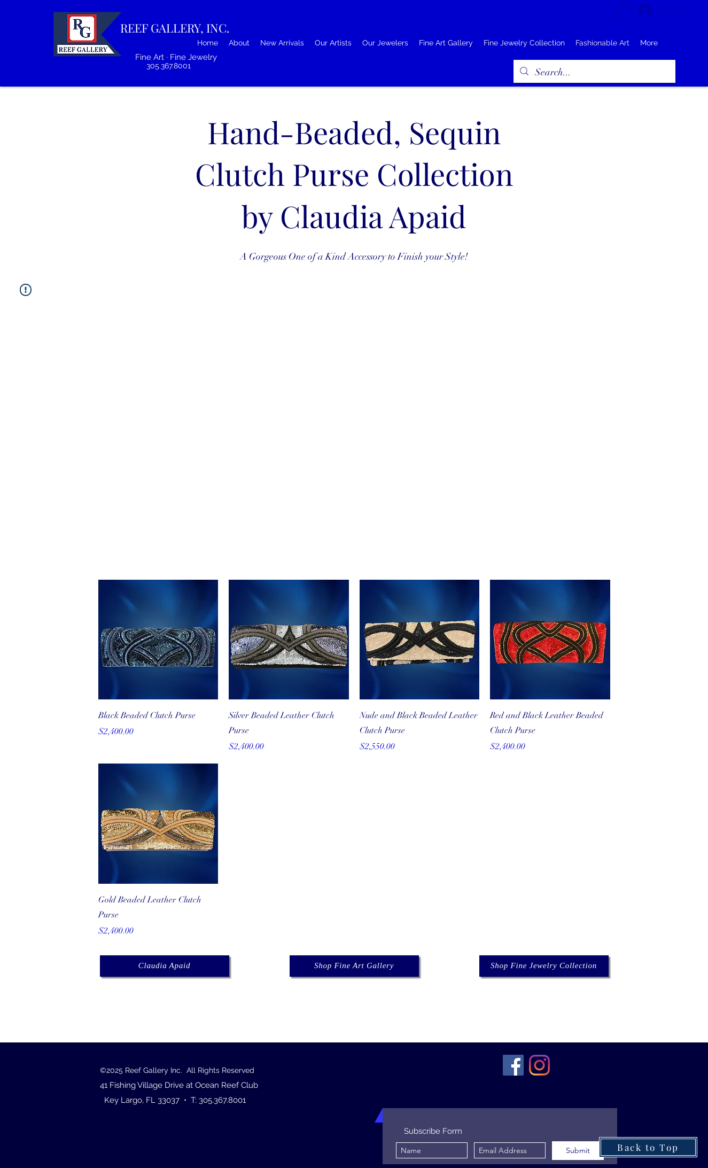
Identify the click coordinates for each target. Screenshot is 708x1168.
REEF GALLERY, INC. (175, 28)
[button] (624, 9)
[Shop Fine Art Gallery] (354, 966)
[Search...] (594, 72)
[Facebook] (513, 1065)
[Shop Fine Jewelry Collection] (544, 966)
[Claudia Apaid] (164, 966)
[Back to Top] (648, 1147)
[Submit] (578, 1150)
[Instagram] (539, 1065)
